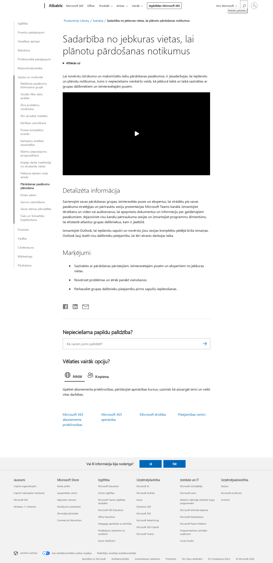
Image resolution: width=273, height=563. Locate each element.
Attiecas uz (73, 63)
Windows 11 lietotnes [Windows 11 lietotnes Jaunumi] (25, 506)
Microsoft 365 (74, 5)
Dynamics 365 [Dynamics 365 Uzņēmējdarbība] (143, 506)
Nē (175, 464)
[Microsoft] (28, 6)
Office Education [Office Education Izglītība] (106, 516)
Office (91, 5)
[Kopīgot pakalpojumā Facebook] (66, 305)
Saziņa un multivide (30, 77)
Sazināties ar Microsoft (94, 558)
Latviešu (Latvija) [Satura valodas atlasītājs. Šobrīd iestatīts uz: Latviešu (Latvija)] (28, 552)
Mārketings (25, 256)
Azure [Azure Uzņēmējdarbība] (139, 499)
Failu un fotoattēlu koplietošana (32, 218)
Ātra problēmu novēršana (29, 107)
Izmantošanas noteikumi (147, 558)
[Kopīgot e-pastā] (83, 305)
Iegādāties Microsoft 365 (167, 5)
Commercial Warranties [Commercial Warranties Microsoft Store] (69, 520)
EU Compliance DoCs (219, 558)
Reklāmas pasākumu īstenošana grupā (33, 85)
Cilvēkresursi (26, 247)
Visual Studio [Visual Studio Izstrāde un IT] (187, 540)
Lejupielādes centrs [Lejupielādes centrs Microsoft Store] (67, 493)
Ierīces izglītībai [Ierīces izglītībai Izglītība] (106, 493)
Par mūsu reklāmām (192, 558)
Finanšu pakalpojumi (31, 32)
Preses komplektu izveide (32, 132)
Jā (150, 464)
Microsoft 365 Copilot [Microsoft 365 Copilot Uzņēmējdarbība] (147, 527)
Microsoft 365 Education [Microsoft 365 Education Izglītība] (110, 510)
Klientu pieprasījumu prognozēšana (33, 153)
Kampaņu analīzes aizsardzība (32, 143)
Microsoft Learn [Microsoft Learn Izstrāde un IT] (188, 493)
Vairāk (139, 5)
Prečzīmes (171, 558)
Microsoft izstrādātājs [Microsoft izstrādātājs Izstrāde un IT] (191, 486)
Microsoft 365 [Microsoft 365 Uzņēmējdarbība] (143, 513)
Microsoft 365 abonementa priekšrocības (73, 419)
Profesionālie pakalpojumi (34, 59)
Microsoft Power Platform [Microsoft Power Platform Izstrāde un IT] (193, 523)
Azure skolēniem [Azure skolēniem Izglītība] (106, 540)
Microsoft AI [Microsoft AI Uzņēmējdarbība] (142, 486)
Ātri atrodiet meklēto (34, 116)
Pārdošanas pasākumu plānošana (35, 186)
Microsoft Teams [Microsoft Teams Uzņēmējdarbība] (145, 534)
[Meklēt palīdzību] (244, 5)
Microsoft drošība (153, 414)
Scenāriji (98, 21)
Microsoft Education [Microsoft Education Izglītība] (108, 486)
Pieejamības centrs (192, 414)
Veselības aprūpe (29, 41)
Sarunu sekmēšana (32, 202)
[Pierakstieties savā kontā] (254, 6)
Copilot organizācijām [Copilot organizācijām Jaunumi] (25, 486)
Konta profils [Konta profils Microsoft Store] (63, 486)
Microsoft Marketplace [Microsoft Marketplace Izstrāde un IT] (191, 516)
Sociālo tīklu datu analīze (31, 96)
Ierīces (123, 5)
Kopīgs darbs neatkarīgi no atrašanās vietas (35, 164)
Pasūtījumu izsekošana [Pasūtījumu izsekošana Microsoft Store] (69, 506)
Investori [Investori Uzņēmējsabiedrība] (225, 499)
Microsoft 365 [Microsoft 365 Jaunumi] (21, 499)
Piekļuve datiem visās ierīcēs (34, 175)
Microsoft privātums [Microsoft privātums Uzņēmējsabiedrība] (231, 493)
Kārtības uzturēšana (33, 123)
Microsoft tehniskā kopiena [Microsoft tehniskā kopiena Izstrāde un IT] (194, 510)
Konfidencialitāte (120, 558)
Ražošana (24, 50)
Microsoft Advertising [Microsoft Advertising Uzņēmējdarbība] (147, 520)
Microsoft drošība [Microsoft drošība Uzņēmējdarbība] (145, 493)
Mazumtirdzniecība (30, 68)
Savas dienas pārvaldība (35, 209)
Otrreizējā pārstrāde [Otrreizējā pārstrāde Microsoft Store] (67, 513)
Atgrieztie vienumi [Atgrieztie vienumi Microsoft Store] (66, 499)
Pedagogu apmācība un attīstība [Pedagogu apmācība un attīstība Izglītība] (115, 523)
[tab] (74, 376)
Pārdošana (24, 265)
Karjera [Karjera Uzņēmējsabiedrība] (224, 486)
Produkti (106, 5)
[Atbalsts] (55, 6)
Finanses (23, 230)
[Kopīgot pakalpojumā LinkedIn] (73, 305)
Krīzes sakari (28, 195)
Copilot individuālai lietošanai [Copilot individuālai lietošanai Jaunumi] (29, 493)
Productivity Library (76, 21)
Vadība (22, 238)
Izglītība (23, 23)
